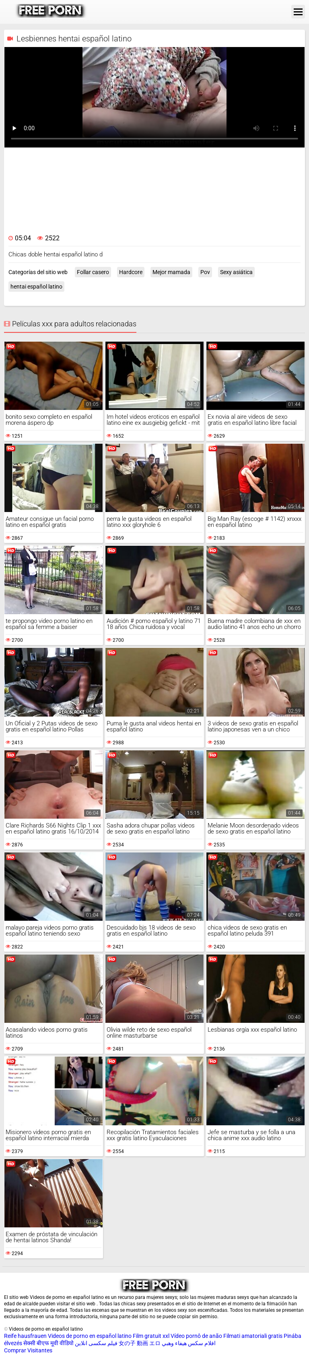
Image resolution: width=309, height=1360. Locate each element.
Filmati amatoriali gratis (252, 1336)
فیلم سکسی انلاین (96, 1343)
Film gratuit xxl (151, 1336)
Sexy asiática (236, 272)
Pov (205, 272)
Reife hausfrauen (25, 1336)
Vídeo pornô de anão (196, 1336)
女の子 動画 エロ (140, 1343)
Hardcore (130, 272)
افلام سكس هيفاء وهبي (189, 1343)
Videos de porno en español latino (90, 1336)
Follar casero (93, 272)
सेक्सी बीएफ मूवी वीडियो (48, 1343)
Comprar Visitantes (28, 1350)
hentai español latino (36, 286)
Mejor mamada (171, 272)
